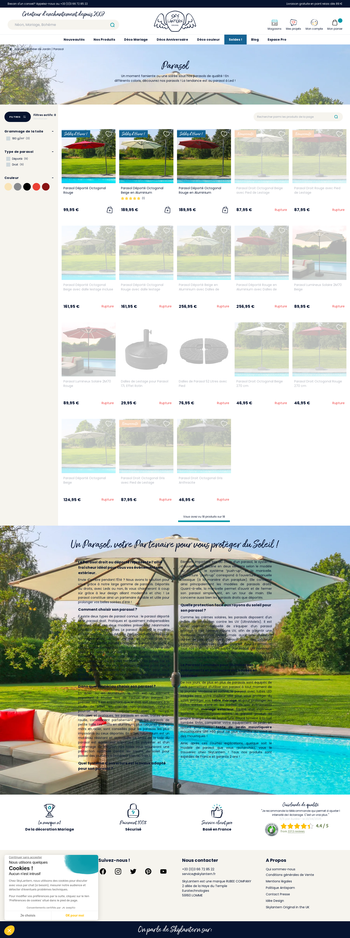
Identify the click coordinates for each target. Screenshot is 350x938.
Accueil (19, 49)
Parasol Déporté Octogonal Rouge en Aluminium (200, 190)
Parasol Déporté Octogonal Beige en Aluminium (142, 190)
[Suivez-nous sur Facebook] (102, 871)
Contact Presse (278, 894)
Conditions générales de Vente (290, 875)
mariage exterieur (217, 709)
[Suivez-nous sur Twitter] (133, 871)
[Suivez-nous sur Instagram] (118, 871)
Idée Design (275, 900)
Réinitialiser (40, 118)
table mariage (224, 700)
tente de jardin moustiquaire (244, 727)
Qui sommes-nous (280, 869)
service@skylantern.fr (199, 874)
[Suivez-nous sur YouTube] (163, 871)
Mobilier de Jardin (39, 49)
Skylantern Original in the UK (287, 907)
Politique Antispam (280, 888)
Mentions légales (279, 881)
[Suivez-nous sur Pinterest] (148, 871)
